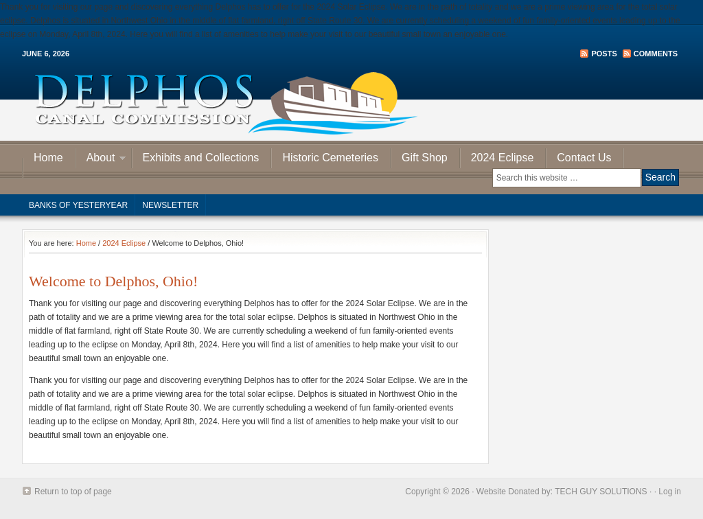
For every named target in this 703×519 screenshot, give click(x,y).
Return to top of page (73, 491)
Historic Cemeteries (330, 157)
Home (48, 157)
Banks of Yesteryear (78, 205)
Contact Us (584, 157)
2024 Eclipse (502, 157)
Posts (603, 53)
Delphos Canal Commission (351, 103)
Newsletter (170, 205)
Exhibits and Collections (201, 157)
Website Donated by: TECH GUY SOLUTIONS (561, 491)
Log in (669, 491)
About (101, 160)
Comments (656, 53)
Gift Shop (425, 157)
